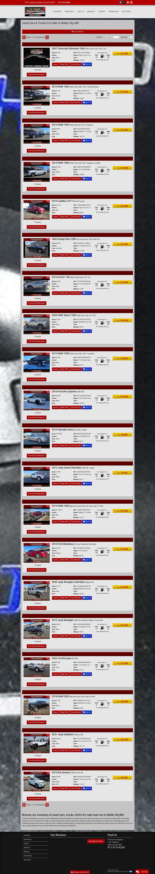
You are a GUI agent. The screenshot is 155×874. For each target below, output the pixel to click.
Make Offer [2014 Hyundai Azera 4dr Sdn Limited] (64, 445)
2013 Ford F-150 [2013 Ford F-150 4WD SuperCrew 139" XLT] (71, 277)
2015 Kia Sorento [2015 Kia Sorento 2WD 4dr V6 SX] (67, 772)
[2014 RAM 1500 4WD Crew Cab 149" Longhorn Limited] (36, 172)
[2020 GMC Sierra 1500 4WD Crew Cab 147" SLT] (36, 324)
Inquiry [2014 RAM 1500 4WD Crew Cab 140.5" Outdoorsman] (55, 102)
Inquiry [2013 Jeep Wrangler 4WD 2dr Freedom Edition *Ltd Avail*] (55, 636)
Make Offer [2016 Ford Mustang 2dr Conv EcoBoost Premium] (64, 560)
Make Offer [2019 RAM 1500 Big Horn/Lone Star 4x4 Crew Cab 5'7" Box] (64, 522)
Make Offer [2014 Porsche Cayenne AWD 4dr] (64, 407)
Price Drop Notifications (36, 74)
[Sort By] (111, 37)
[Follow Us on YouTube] (127, 2)
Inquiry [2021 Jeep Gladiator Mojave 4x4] (55, 750)
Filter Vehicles (78, 32)
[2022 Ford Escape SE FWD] (36, 667)
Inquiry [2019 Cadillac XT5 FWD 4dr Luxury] (55, 217)
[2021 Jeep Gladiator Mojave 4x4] (36, 743)
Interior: (54, 55)
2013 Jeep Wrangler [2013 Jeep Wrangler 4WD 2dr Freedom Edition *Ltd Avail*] (77, 620)
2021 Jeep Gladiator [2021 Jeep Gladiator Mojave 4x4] (67, 734)
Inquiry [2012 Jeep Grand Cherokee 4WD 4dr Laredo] (55, 483)
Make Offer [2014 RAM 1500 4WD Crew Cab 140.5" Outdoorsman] (64, 102)
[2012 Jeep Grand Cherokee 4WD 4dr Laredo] (36, 476)
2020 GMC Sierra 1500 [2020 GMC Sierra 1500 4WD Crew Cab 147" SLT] (74, 315)
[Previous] (24, 37)
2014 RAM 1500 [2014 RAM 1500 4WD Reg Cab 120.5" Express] (72, 124)
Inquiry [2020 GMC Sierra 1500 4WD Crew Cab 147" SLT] (55, 331)
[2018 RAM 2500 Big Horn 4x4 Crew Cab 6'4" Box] (36, 705)
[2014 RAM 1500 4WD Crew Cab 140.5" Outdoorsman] (36, 95)
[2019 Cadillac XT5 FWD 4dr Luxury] (36, 210)
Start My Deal (75, 64)
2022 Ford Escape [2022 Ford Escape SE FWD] (65, 658)
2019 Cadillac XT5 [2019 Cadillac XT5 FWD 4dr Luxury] (68, 201)
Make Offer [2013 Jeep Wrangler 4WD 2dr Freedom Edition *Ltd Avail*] (64, 636)
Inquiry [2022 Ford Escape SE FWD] (55, 674)
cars (80, 818)
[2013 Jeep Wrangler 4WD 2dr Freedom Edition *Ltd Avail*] (36, 629)
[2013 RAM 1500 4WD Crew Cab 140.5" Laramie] (36, 362)
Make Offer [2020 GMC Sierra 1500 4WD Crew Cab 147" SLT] (64, 331)
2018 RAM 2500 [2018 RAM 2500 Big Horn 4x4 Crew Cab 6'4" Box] (73, 696)
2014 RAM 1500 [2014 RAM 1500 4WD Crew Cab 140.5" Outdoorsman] (75, 86)
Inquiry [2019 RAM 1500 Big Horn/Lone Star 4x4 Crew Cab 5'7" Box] (55, 522)
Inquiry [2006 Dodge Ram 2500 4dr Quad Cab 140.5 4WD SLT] (55, 255)
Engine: (75, 55)
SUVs (90, 818)
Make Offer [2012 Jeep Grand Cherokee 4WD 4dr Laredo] (64, 483)
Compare (37, 70)
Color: (54, 57)
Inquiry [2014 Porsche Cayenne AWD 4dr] (55, 407)
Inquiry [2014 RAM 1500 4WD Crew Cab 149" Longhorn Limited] (55, 179)
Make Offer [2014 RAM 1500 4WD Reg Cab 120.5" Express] (64, 141)
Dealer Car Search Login (113, 870)
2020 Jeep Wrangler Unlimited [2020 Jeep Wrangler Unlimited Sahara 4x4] (73, 582)
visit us (128, 823)
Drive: (53, 60)
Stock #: (54, 52)
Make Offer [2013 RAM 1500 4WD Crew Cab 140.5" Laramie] (64, 369)
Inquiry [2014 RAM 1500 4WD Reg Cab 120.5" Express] (55, 141)
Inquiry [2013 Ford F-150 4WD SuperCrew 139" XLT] (55, 293)
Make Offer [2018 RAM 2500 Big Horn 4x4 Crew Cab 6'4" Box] (64, 712)
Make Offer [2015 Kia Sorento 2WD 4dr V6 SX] (64, 788)
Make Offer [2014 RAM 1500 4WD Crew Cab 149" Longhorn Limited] (64, 179)
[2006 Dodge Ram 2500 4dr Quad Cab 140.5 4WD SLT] (36, 248)
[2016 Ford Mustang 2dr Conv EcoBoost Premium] (36, 553)
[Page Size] (130, 37)
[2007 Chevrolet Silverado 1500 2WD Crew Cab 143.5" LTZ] (36, 57)
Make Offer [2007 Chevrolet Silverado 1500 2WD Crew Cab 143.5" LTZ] (64, 64)
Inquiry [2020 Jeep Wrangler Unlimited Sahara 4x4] (55, 598)
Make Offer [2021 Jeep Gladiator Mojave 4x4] (64, 750)
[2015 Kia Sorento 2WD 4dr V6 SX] (36, 781)
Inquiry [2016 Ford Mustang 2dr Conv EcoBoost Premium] (55, 560)
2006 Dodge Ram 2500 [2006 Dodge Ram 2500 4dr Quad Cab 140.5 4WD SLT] (76, 239)
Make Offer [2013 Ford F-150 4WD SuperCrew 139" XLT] (64, 293)
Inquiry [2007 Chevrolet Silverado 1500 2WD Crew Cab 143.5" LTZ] (55, 64)
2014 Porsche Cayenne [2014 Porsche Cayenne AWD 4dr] (68, 391)
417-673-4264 (64, 2)
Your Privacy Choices (125, 871)
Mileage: (76, 60)
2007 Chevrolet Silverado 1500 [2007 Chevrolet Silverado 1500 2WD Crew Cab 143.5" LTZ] (79, 48)
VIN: (74, 52)
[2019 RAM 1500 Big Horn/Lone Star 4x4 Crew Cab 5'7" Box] (36, 515)
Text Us (87, 64)
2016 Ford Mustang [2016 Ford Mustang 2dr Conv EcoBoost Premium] (74, 544)
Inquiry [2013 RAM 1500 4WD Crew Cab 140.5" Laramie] (55, 369)
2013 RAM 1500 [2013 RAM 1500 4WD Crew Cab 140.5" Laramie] (73, 353)
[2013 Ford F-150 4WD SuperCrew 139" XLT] (36, 286)
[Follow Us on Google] (131, 2)
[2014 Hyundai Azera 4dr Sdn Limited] (36, 438)
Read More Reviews (96, 841)
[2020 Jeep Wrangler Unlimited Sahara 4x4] (36, 591)
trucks (85, 818)
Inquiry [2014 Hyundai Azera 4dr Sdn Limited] (55, 445)
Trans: (75, 57)
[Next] (47, 37)
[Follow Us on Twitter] (124, 2)
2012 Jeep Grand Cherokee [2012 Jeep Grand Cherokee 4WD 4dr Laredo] (73, 467)
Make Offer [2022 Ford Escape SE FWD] (64, 674)
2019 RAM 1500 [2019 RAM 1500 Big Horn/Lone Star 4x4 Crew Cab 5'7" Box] (77, 505)
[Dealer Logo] (35, 12)
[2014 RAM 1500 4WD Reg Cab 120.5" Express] (36, 134)
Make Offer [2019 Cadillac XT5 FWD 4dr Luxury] (64, 217)
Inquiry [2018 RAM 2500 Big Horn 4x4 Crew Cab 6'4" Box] (55, 712)
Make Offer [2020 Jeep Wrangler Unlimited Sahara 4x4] (64, 598)
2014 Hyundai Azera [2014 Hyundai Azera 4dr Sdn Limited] (69, 429)
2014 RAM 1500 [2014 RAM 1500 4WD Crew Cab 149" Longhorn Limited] (76, 162)
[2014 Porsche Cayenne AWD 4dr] (36, 400)
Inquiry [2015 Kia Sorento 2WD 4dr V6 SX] (55, 788)
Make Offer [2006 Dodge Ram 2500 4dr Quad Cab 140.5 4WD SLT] (64, 255)
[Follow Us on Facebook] (120, 2)
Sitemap (117, 871)
